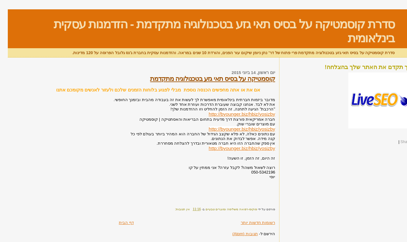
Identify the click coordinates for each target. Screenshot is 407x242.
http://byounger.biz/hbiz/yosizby (234, 114)
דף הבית (118, 222)
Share (398, 142)
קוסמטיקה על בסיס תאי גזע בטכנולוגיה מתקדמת (204, 78)
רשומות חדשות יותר (250, 222)
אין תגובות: (174, 209)
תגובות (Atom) (237, 233)
